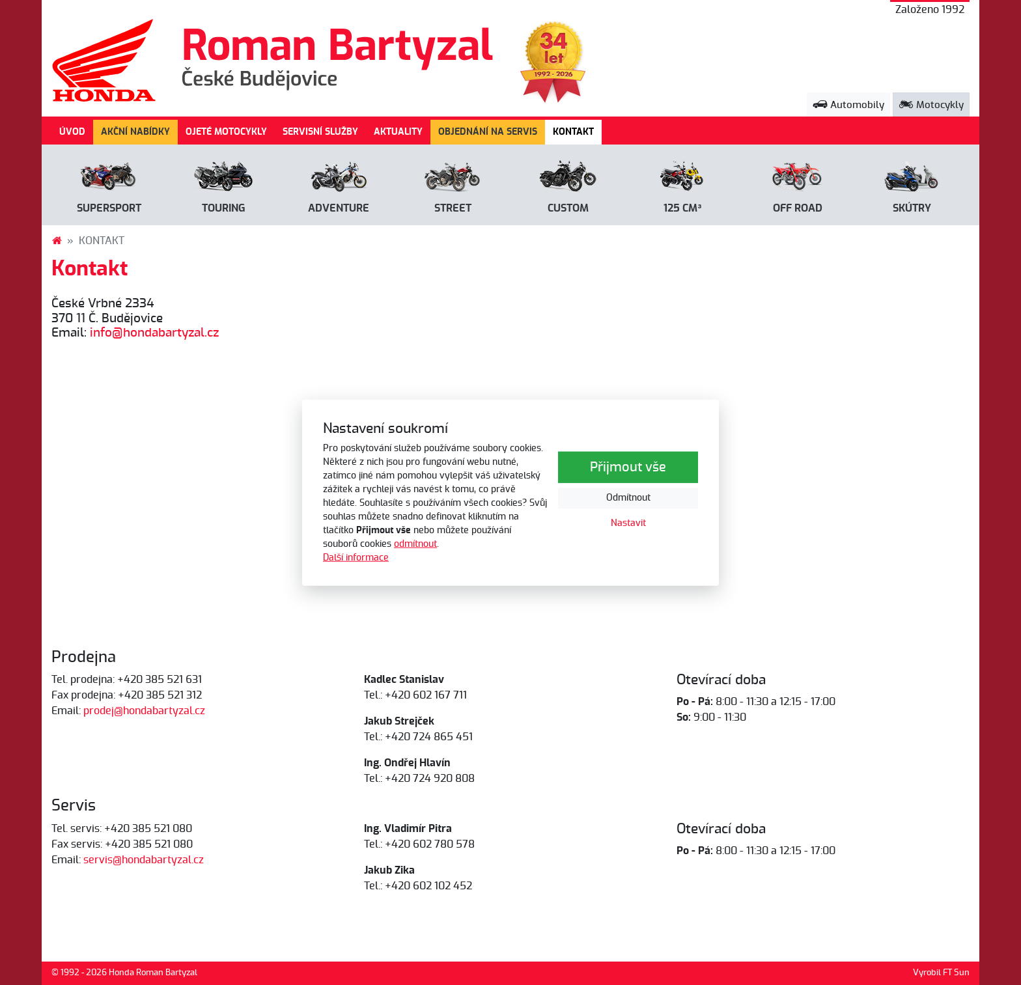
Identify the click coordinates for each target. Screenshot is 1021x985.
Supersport (109, 208)
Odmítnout (628, 498)
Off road (797, 208)
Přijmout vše (628, 467)
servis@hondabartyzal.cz (143, 860)
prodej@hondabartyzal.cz (144, 711)
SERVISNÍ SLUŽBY (320, 132)
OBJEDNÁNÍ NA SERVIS (487, 132)
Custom (568, 208)
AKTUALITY (398, 132)
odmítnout (415, 544)
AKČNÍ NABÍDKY (135, 132)
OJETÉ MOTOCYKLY (226, 132)
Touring (223, 208)
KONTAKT (577, 131)
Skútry (912, 208)
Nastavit (628, 523)
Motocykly (931, 105)
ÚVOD (72, 132)
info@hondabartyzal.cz (154, 333)
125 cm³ (682, 208)
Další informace (356, 557)
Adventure (338, 208)
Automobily (848, 105)
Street (452, 208)
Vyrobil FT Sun (941, 973)
